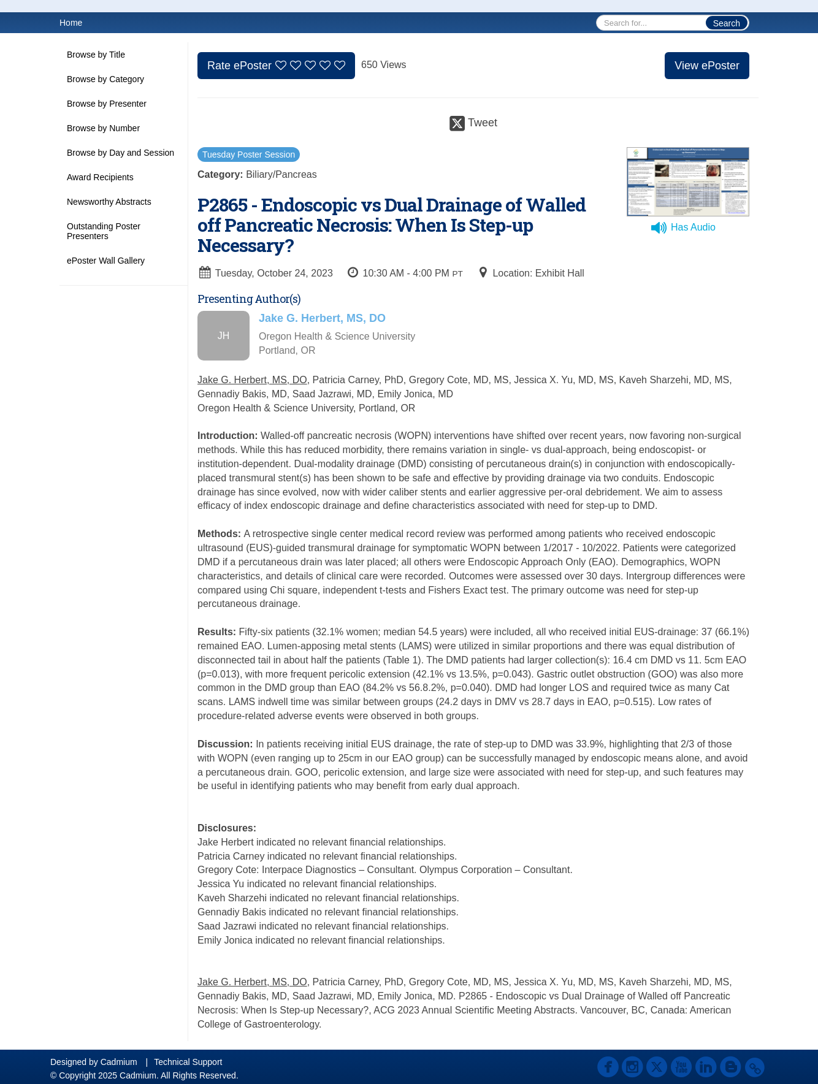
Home (70, 23)
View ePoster (707, 65)
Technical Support (188, 1062)
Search (726, 23)
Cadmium (119, 1062)
